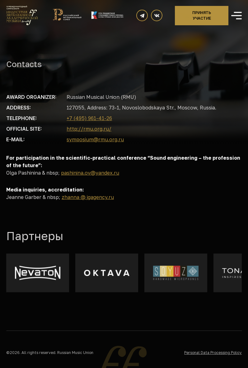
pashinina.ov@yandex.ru (90, 173)
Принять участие (201, 15)
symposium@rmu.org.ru (95, 139)
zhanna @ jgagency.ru (88, 197)
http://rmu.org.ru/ (89, 129)
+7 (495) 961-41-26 (89, 118)
